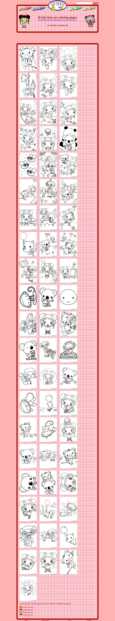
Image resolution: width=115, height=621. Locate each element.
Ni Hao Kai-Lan (27, 607)
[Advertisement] (57, 38)
